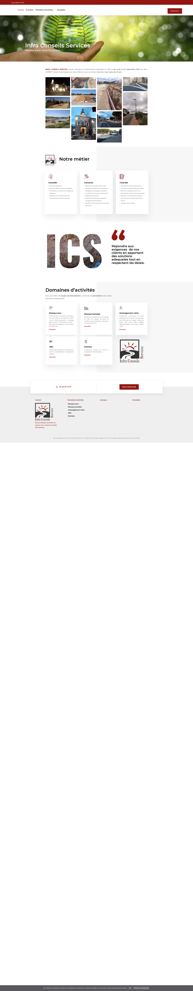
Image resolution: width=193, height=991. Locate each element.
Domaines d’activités (54, 11)
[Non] (191, 988)
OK (130, 988)
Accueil (30, 11)
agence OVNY (105, 440)
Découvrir (52, 331)
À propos (39, 11)
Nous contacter (129, 389)
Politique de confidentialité (141, 988)
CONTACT (174, 11)
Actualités (71, 11)
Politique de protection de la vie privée (125, 440)
